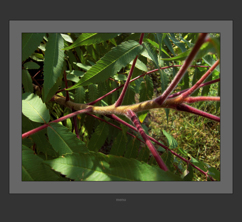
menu (121, 200)
